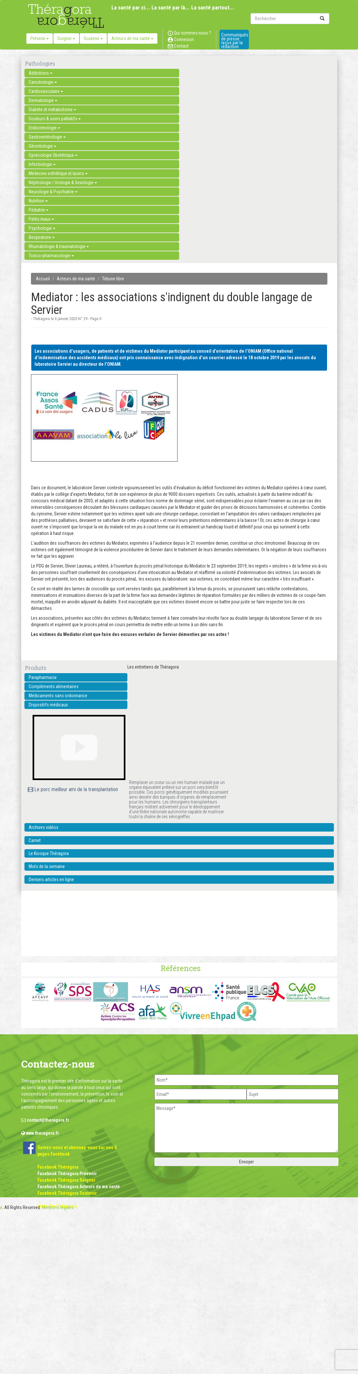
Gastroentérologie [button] (47, 137)
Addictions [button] (40, 73)
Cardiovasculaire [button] (46, 91)
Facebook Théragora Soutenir (67, 1193)
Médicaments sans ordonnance (58, 695)
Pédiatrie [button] (39, 210)
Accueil (43, 278)
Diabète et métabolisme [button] (52, 109)
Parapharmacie (43, 677)
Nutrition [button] (38, 200)
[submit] (322, 18)
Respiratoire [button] (42, 237)
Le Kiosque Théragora (49, 853)
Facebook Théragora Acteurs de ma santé (78, 1186)
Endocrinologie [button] (44, 127)
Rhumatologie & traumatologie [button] (59, 246)
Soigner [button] (66, 38)
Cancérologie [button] (43, 82)
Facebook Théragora (58, 1167)
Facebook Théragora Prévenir (67, 1173)
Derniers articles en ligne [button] (51, 879)
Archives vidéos (43, 827)
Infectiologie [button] (42, 164)
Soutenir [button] (93, 38)
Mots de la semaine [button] (47, 866)
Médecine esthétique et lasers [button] (58, 173)
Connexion (181, 39)
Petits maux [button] (41, 219)
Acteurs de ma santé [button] (132, 38)
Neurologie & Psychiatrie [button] (53, 191)
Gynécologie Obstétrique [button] (53, 155)
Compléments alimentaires (54, 686)
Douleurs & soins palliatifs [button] (55, 118)
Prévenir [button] (39, 38)
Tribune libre (113, 278)
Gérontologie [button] (42, 146)
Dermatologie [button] (43, 100)
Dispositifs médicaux (48, 704)
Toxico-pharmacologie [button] (51, 255)
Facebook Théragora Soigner (66, 1180)
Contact (178, 46)
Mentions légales (58, 1207)
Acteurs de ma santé (76, 278)
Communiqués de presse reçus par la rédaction (234, 40)
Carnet (35, 840)
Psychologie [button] (42, 228)
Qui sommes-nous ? (189, 33)
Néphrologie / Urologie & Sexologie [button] (63, 182)
